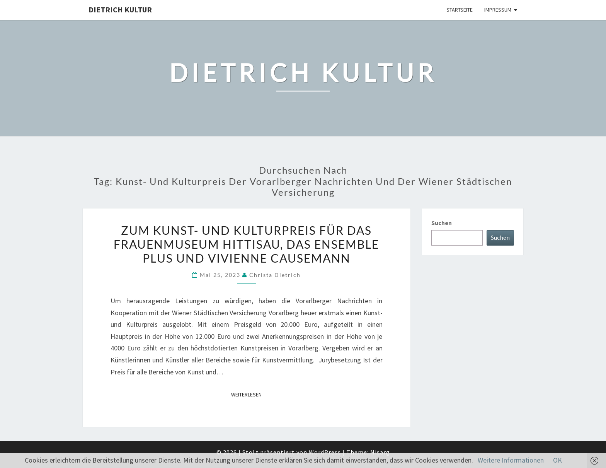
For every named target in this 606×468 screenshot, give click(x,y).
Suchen (441, 223)
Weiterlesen (248, 394)
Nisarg (380, 452)
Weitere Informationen (511, 460)
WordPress (325, 452)
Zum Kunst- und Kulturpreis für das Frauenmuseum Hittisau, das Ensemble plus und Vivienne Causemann (246, 244)
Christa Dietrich (275, 275)
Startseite (459, 9)
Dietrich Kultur (120, 9)
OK (557, 460)
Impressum (497, 9)
